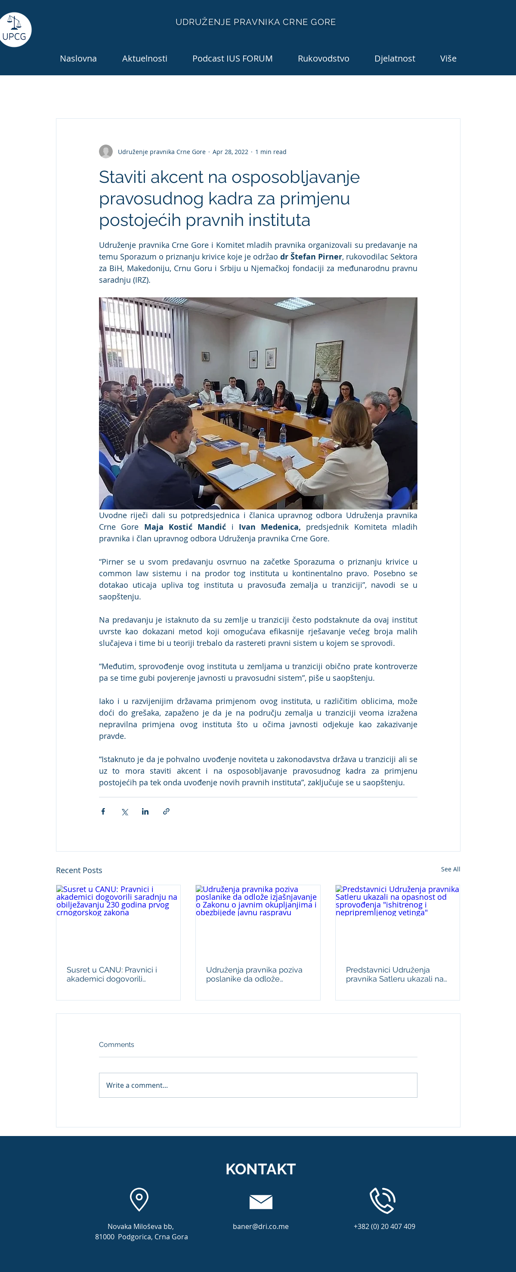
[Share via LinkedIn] (145, 811)
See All (450, 869)
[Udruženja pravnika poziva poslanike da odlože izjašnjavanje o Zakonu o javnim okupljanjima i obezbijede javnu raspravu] (258, 920)
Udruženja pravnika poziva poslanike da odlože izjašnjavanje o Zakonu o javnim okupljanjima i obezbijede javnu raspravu (254, 974)
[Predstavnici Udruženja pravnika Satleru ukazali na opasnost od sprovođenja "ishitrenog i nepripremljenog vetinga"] (398, 920)
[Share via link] (166, 811)
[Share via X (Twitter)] (124, 811)
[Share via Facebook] (103, 811)
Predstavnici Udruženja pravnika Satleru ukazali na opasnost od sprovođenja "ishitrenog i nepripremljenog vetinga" (395, 974)
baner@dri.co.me (261, 1226)
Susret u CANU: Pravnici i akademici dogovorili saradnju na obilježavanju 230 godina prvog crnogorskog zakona (113, 974)
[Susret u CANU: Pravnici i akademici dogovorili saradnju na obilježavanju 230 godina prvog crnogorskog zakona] (118, 920)
